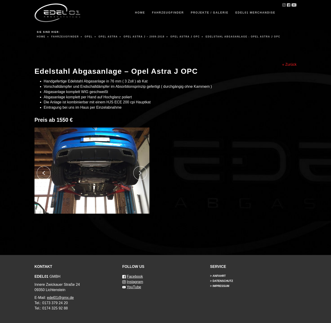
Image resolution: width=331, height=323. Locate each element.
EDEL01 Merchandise (255, 12)
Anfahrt (219, 276)
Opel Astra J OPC (185, 36)
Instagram (135, 282)
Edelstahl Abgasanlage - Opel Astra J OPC (243, 36)
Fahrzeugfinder (168, 12)
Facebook (135, 276)
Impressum (221, 286)
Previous (44, 173)
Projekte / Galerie (209, 12)
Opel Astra (108, 36)
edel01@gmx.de (60, 298)
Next (140, 173)
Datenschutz (223, 281)
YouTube (134, 287)
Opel (89, 36)
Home (140, 12)
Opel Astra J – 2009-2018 (144, 36)
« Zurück (289, 64)
